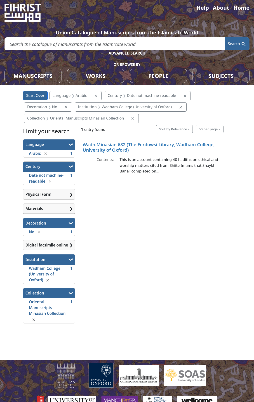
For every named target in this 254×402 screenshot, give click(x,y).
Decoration (36, 223)
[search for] (114, 43)
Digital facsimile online (47, 245)
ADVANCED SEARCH (126, 53)
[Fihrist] (27, 13)
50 (208, 129)
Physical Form (39, 194)
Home (241, 7)
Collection (35, 293)
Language (35, 144)
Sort (173, 129)
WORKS (96, 75)
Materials (34, 208)
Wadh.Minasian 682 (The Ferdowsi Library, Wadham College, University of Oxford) (149, 147)
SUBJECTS (220, 75)
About (221, 7)
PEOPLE (158, 75)
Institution (35, 259)
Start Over (35, 95)
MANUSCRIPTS (33, 75)
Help (202, 7)
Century (33, 166)
